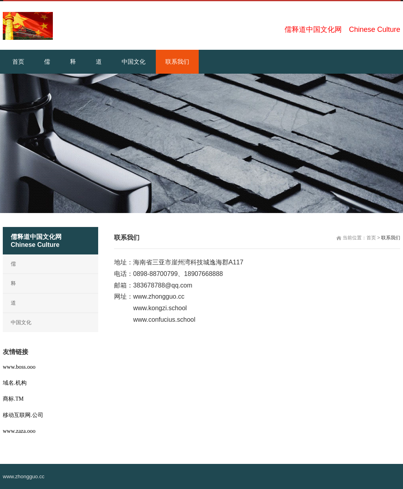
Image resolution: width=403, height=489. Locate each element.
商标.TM (13, 399)
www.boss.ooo (19, 367)
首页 (371, 238)
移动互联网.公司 (23, 415)
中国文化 (21, 322)
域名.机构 (15, 383)
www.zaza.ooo (19, 431)
